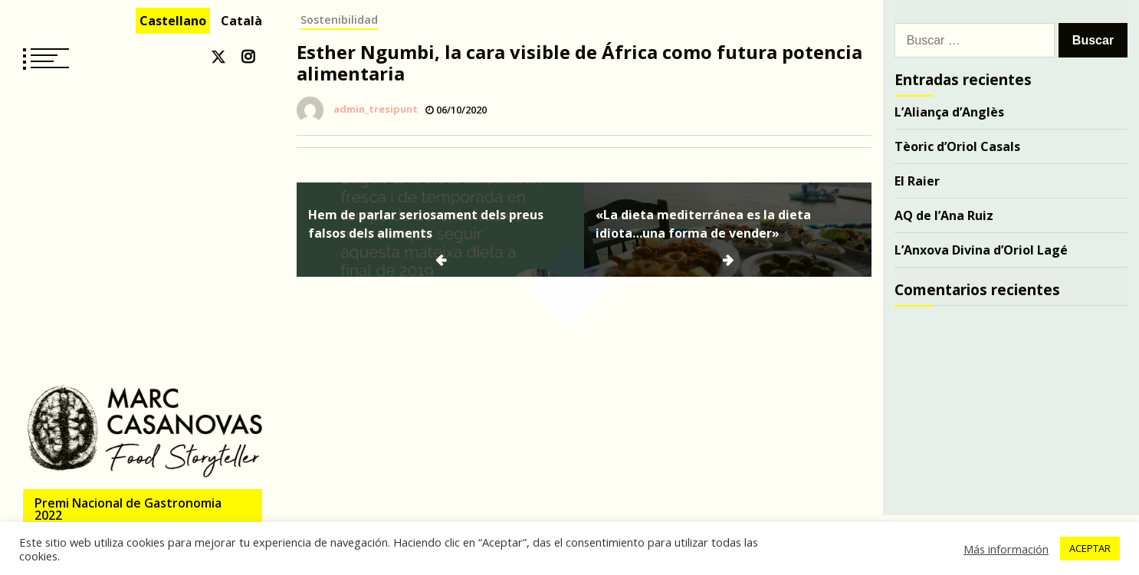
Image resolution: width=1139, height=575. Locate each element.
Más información (1006, 549)
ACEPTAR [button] (1090, 548)
